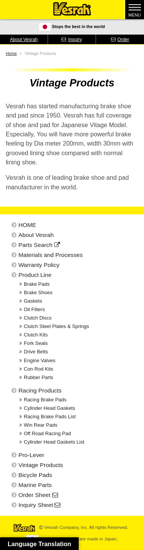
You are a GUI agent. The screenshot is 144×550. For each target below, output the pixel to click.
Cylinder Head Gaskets (49, 408)
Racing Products (39, 390)
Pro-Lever (31, 455)
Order (120, 39)
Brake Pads (37, 284)
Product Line (34, 275)
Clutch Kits (36, 335)
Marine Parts (35, 485)
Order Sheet (38, 495)
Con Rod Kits (38, 369)
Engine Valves (39, 360)
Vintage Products (40, 465)
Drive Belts (36, 352)
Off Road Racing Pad (47, 433)
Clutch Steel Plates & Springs (56, 326)
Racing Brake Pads (45, 400)
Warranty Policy (39, 265)
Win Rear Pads (40, 425)
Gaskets (33, 301)
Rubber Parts (38, 377)
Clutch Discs (37, 318)
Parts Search (39, 245)
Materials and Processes (50, 255)
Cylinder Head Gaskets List (54, 442)
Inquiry (71, 39)
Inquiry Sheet (39, 505)
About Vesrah (24, 39)
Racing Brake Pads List (50, 416)
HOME (27, 225)
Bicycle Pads (35, 475)
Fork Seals (36, 343)
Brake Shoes (38, 292)
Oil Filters (34, 309)
